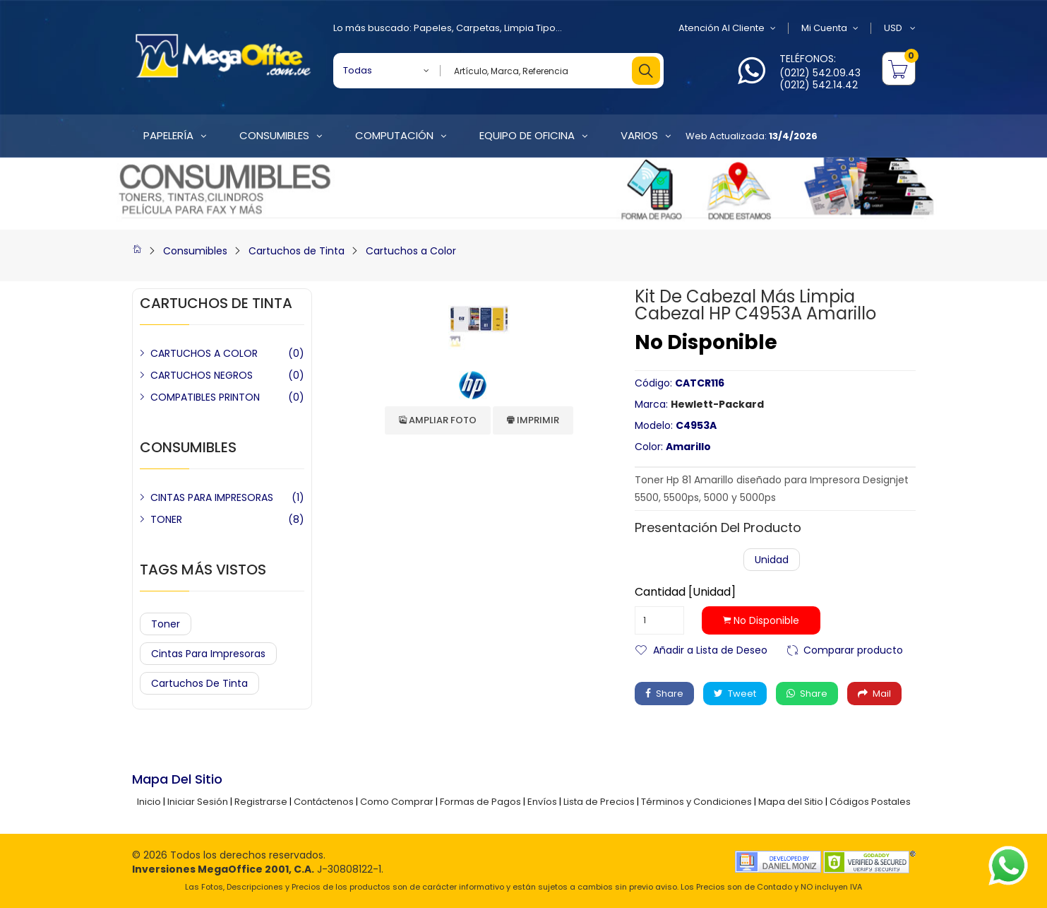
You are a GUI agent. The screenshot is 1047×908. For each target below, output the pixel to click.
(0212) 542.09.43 (820, 73)
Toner (165, 624)
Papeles (433, 28)
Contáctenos (324, 801)
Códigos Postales (870, 801)
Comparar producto (853, 649)
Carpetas (478, 28)
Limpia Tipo (530, 28)
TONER (166, 519)
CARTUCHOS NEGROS (201, 375)
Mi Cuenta (829, 28)
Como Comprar (396, 801)
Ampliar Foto (438, 420)
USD (900, 28)
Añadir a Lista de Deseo (710, 649)
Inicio (149, 801)
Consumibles (195, 251)
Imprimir (533, 420)
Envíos (542, 801)
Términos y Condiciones (696, 801)
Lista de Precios (599, 801)
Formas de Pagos (480, 801)
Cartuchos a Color (411, 251)
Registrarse (260, 801)
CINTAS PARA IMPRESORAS (211, 497)
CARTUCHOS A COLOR (204, 353)
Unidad (772, 560)
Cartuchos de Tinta (297, 251)
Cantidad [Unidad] (685, 592)
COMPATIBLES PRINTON (205, 397)
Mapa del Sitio (790, 801)
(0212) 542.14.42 (818, 85)
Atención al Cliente (727, 28)
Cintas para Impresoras (208, 654)
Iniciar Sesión (197, 801)
